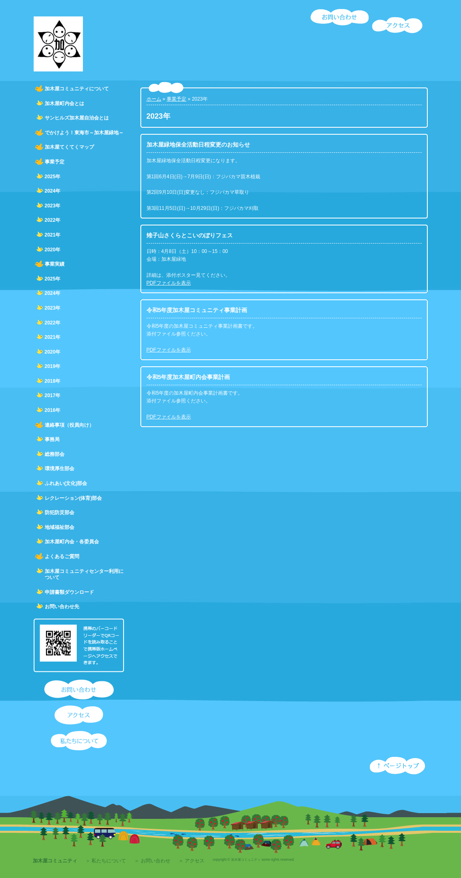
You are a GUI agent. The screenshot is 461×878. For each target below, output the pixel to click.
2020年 (53, 250)
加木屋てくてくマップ (69, 147)
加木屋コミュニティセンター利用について (84, 574)
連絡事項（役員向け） (69, 425)
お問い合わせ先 (62, 606)
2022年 (53, 220)
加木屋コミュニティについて (77, 89)
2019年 (53, 366)
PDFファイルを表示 (169, 283)
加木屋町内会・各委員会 (72, 542)
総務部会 (54, 454)
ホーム (154, 99)
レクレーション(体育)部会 (73, 498)
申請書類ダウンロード (69, 592)
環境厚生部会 (59, 468)
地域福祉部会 (59, 527)
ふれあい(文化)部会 (66, 483)
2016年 (53, 410)
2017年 (53, 395)
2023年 (53, 206)
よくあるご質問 (62, 556)
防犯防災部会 (59, 512)
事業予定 (54, 162)
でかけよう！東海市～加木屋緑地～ (84, 133)
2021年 (53, 235)
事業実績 (54, 264)
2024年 (53, 191)
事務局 (52, 439)
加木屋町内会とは (64, 103)
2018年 (53, 381)
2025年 (53, 176)
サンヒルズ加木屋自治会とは (77, 118)
